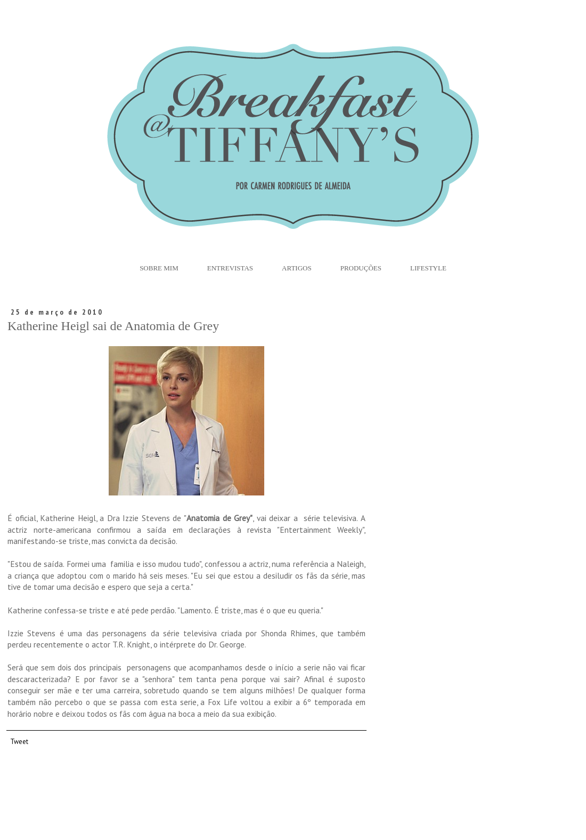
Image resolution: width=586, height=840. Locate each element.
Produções (360, 268)
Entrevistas (230, 268)
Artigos (297, 268)
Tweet (19, 741)
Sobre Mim (159, 268)
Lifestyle (428, 268)
